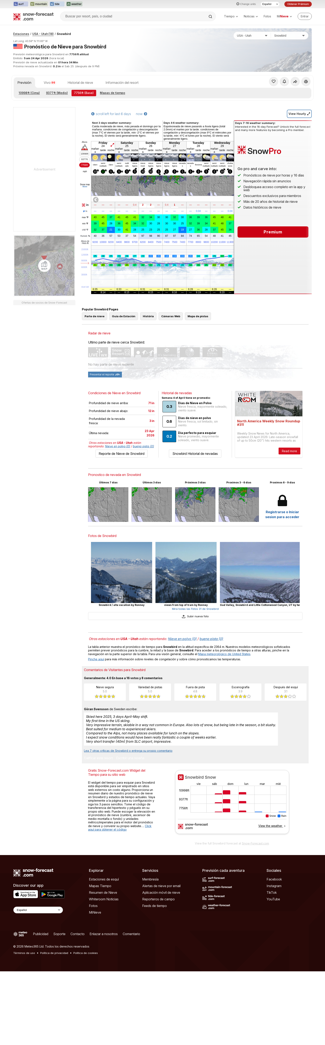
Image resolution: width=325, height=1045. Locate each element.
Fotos (267, 16)
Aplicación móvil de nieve (161, 966)
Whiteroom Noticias (104, 973)
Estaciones (21, 89)
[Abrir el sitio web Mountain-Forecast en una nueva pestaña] (39, 4)
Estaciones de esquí (104, 953)
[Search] (211, 16)
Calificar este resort (98, 832)
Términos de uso (24, 1026)
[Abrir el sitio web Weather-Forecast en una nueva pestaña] (74, 4)
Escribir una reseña (130, 832)
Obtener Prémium (298, 4)
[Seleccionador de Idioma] (270, 4)
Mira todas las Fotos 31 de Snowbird (195, 682)
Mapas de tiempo (112, 148)
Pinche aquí (96, 733)
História (148, 390)
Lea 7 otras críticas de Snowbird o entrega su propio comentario (128, 824)
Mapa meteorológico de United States (224, 727)
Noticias (251, 16)
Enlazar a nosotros (104, 1007)
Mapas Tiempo (100, 959)
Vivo (49, 138)
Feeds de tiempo (154, 979)
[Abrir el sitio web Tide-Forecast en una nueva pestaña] (57, 4)
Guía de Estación (123, 390)
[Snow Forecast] (33, 16)
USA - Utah (43, 89)
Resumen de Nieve (103, 966)
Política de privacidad (54, 1026)
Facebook (274, 953)
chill (85, 285)
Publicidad (40, 1007)
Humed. (85, 291)
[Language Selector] (38, 983)
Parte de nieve (94, 390)
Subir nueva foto (195, 690)
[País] (252, 90)
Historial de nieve (80, 138)
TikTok (272, 966)
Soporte (59, 1007)
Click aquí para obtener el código (120, 901)
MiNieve (95, 986)
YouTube (273, 973)
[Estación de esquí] (289, 90)
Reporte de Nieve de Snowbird (121, 527)
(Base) (84, 148)
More (84, 241)
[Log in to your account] (305, 16)
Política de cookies (85, 1026)
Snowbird (64, 89)
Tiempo (231, 16)
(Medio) (57, 148)
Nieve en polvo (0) (117, 520)
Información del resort (122, 138)
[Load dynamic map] (44, 321)
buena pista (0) (143, 520)
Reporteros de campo (158, 973)
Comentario (131, 1007)
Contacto (77, 1007)
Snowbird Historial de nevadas (195, 527)
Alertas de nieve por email (161, 959)
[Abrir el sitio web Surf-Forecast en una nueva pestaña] (20, 4)
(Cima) (29, 148)
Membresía (150, 953)
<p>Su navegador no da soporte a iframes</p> (232, 878)
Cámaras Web (170, 390)
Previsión (24, 138)
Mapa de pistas (198, 390)
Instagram (274, 959)
